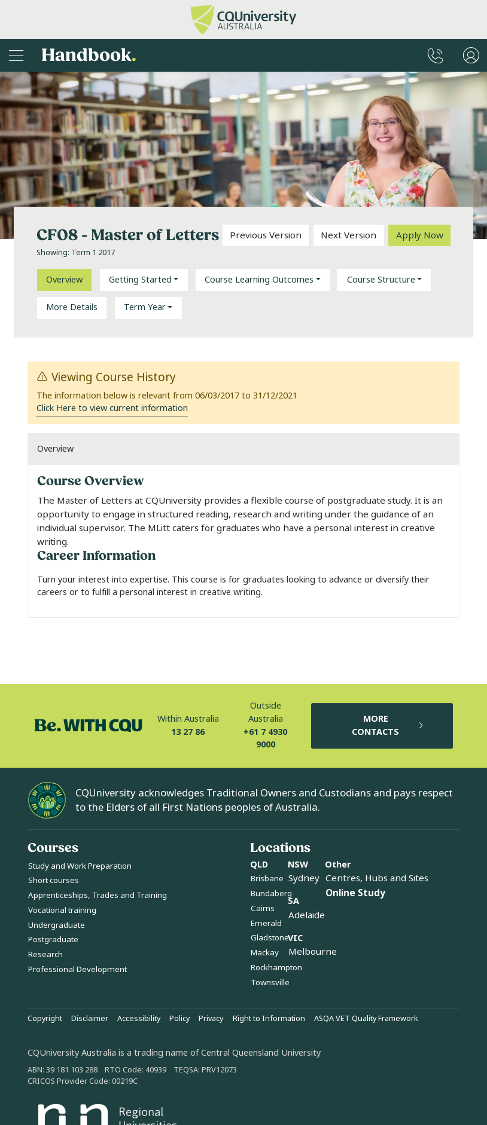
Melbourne (312, 951)
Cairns (263, 908)
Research (45, 954)
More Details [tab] (72, 307)
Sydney (303, 878)
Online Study (355, 893)
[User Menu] (471, 55)
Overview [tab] (64, 280)
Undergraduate (56, 925)
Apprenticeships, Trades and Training (97, 895)
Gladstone (270, 937)
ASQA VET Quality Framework (366, 1018)
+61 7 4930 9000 (265, 739)
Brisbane (267, 878)
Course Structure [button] (381, 280)
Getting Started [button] (140, 280)
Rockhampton (276, 967)
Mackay (265, 952)
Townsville (270, 982)
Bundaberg (271, 893)
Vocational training (62, 910)
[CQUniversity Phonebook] (435, 55)
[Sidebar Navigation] (16, 55)
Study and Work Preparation (80, 866)
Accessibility (138, 1018)
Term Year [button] (145, 307)
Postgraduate (53, 939)
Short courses (53, 880)
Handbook (88, 55)
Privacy (211, 1018)
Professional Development (77, 969)
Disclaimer (89, 1018)
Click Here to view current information (112, 408)
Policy (179, 1018)
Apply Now (419, 235)
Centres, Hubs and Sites (376, 878)
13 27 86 (188, 732)
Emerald (266, 923)
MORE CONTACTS (388, 725)
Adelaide (306, 915)
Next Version (348, 235)
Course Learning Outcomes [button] (259, 280)
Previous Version (266, 235)
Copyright (45, 1018)
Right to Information (269, 1018)
